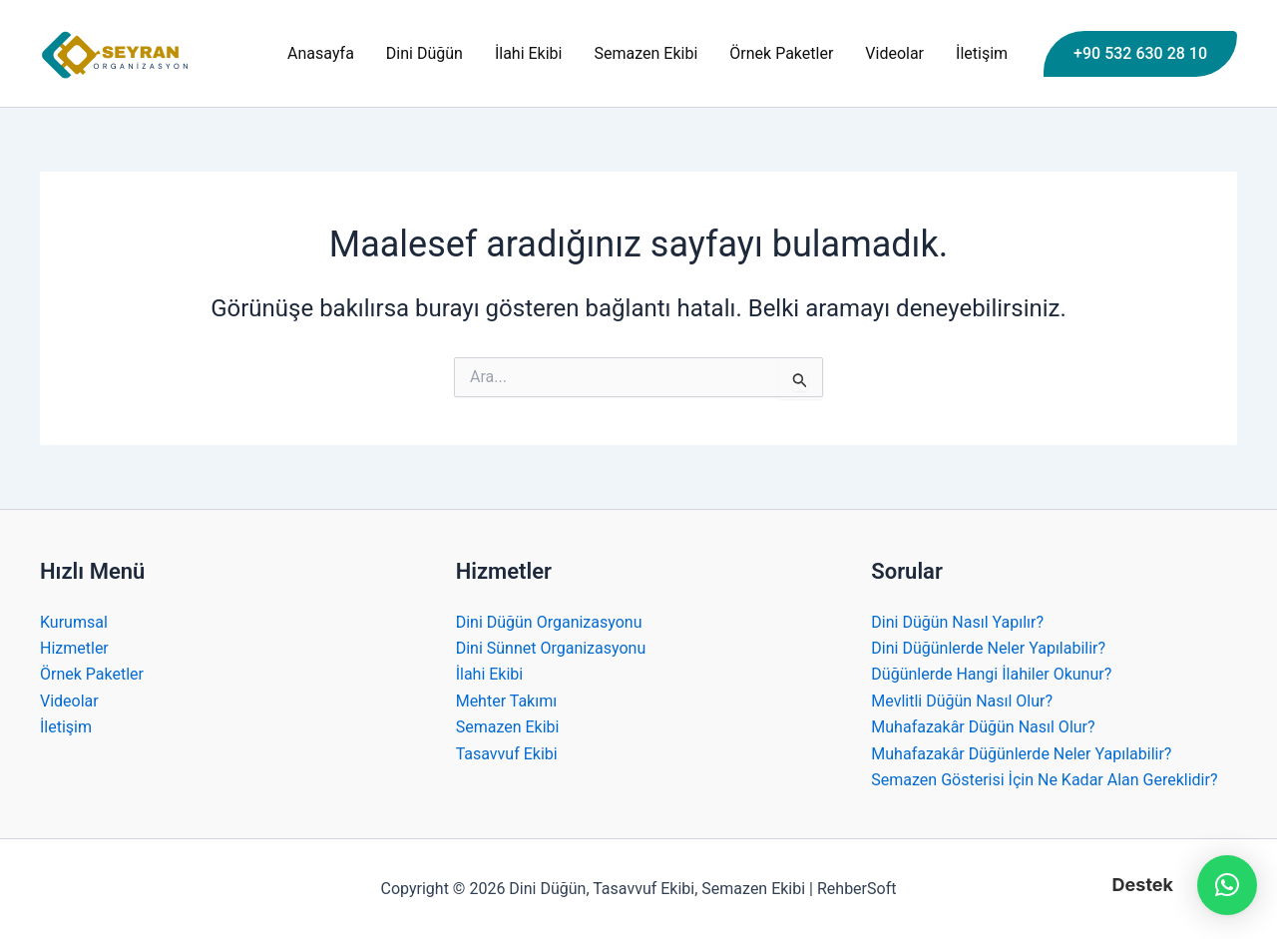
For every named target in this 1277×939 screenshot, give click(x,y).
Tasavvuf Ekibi (507, 753)
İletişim (982, 53)
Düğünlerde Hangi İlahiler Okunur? (991, 674)
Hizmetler (74, 648)
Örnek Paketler (781, 53)
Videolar (894, 53)
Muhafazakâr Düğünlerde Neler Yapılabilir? (1021, 753)
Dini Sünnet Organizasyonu (551, 648)
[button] (1140, 54)
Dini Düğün (424, 53)
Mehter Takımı (507, 701)
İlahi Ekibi (529, 53)
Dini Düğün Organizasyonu (549, 622)
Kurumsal (74, 622)
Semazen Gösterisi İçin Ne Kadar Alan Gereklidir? (1044, 779)
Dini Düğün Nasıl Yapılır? (957, 622)
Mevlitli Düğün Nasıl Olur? (962, 701)
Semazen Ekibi (646, 53)
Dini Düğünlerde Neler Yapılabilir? (988, 648)
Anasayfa (320, 53)
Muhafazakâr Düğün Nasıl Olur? (982, 726)
